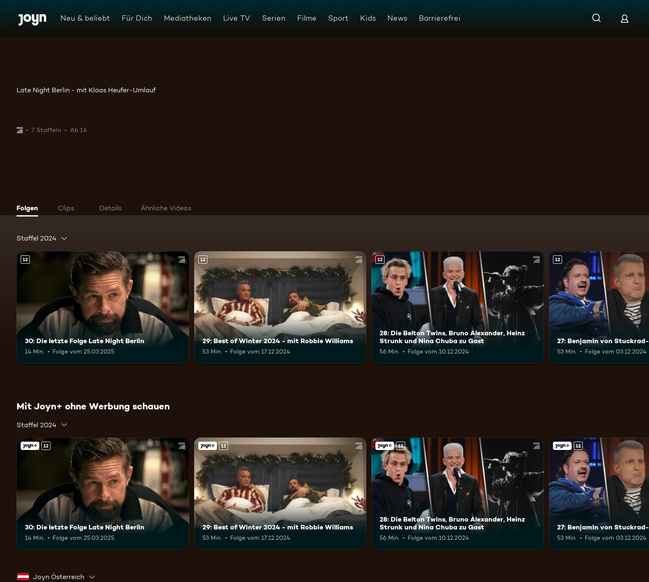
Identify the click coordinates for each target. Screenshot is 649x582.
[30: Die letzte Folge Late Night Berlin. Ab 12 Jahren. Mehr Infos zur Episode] (103, 307)
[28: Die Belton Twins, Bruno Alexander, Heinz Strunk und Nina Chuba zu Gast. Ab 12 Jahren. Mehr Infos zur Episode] (457, 307)
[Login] (625, 18)
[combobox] (42, 238)
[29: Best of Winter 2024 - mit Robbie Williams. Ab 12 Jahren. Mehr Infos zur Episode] (280, 307)
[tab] (29, 209)
